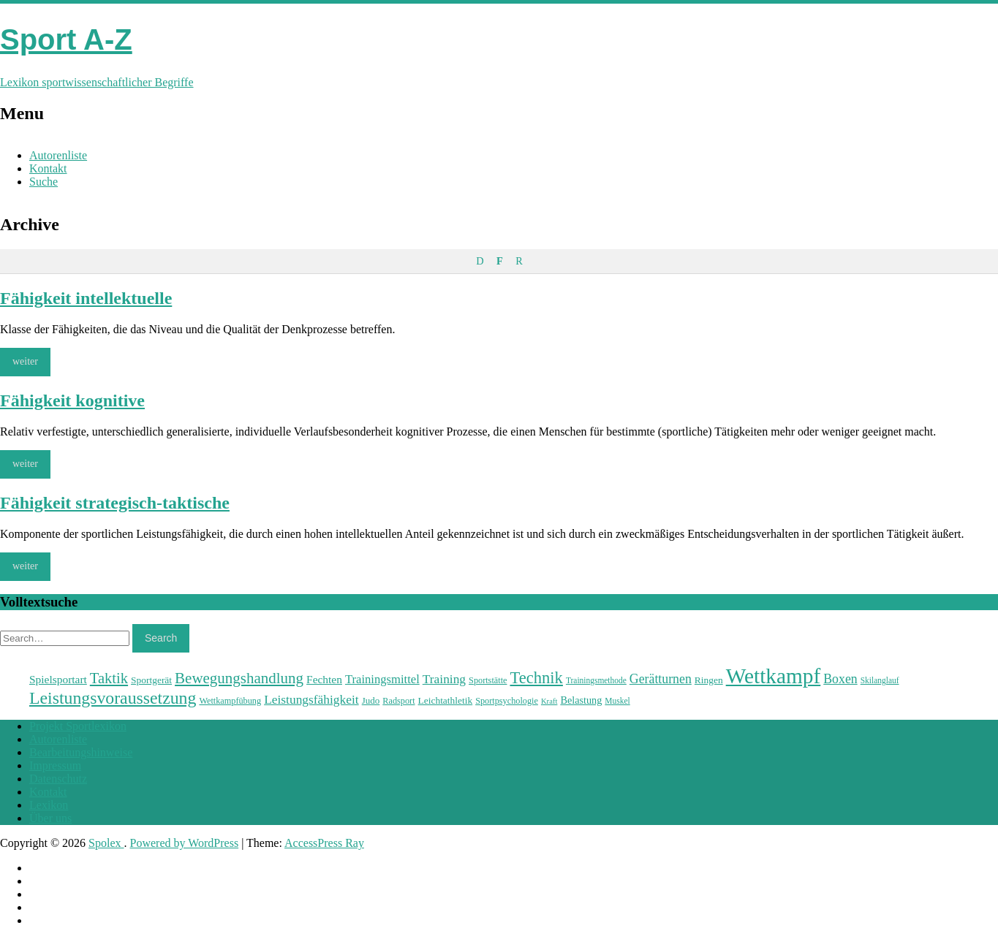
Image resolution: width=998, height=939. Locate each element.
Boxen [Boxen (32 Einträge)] (840, 679)
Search (161, 638)
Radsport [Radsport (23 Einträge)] (398, 701)
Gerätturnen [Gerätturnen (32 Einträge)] (661, 679)
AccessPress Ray (324, 843)
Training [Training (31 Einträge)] (444, 679)
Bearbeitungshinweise (80, 752)
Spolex (106, 843)
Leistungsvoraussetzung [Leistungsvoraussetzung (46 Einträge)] (112, 697)
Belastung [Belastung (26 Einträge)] (581, 700)
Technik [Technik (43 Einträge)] (536, 678)
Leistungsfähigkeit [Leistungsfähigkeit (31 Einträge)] (311, 699)
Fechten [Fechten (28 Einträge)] (324, 679)
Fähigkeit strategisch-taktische (115, 502)
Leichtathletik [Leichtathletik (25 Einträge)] (445, 700)
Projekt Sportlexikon (77, 726)
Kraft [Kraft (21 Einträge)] (549, 701)
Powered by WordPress (184, 843)
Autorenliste (58, 155)
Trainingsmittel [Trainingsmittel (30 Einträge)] (382, 679)
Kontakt (48, 168)
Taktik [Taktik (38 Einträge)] (109, 678)
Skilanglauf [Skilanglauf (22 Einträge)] (880, 680)
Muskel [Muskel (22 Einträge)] (617, 700)
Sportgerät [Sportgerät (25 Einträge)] (151, 679)
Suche (43, 181)
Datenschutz (58, 778)
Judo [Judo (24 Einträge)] (371, 700)
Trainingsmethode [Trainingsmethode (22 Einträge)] (596, 680)
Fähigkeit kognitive (72, 400)
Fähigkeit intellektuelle (86, 298)
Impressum (55, 765)
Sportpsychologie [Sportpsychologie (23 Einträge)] (506, 701)
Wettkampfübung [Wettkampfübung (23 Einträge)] (230, 701)
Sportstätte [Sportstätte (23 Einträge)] (488, 680)
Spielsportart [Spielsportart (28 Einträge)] (58, 679)
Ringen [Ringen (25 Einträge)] (709, 679)
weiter (25, 361)
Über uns (50, 818)
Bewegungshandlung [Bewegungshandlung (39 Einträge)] (239, 678)
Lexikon (48, 805)
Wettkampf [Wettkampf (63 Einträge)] (773, 676)
